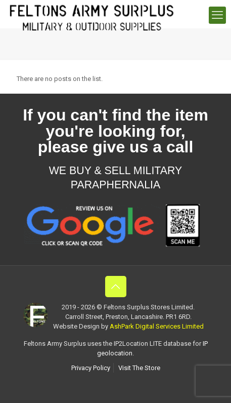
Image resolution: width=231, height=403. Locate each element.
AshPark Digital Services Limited (157, 326)
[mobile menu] (217, 15)
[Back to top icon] (115, 286)
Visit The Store (139, 368)
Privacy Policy (90, 368)
